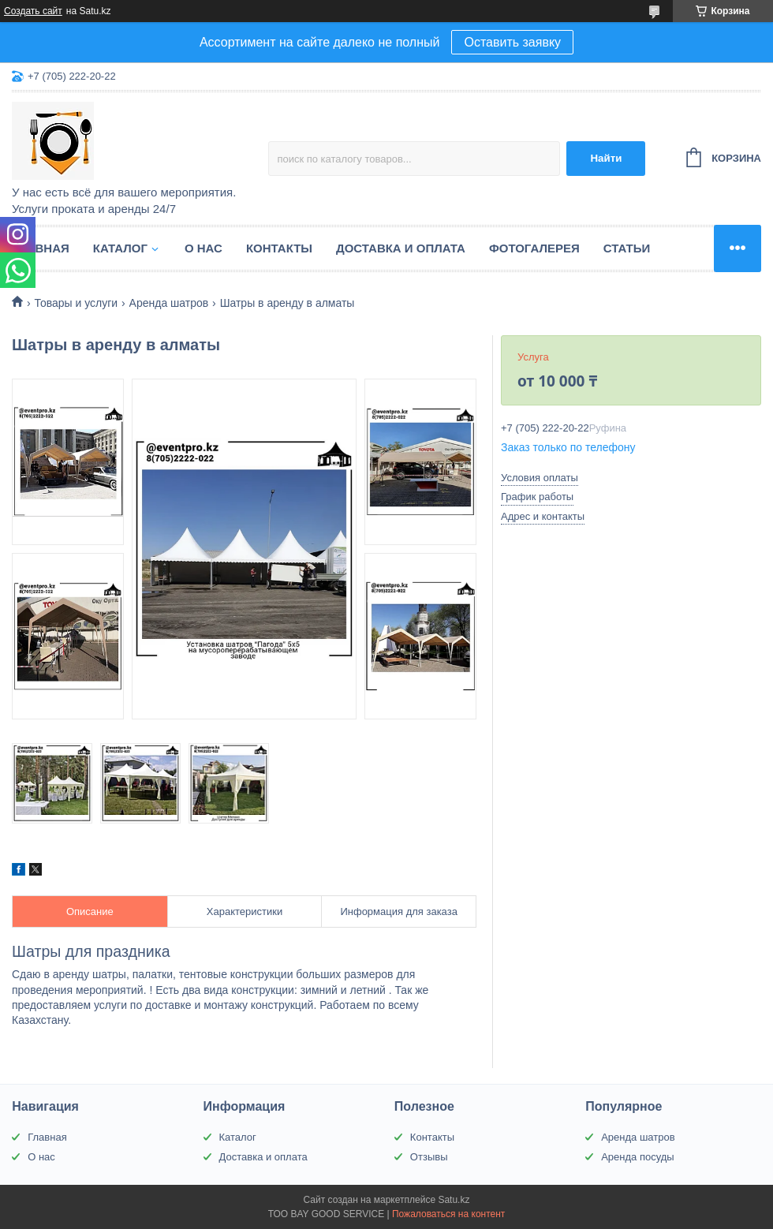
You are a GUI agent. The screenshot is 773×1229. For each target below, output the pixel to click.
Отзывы (429, 1157)
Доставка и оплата (400, 248)
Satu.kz (453, 1199)
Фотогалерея (534, 248)
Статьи (627, 248)
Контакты (279, 248)
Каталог (120, 248)
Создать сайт (33, 11)
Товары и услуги (76, 303)
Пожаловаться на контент (448, 1214)
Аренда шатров (169, 303)
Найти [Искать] (606, 158)
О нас (203, 248)
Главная (40, 248)
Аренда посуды (637, 1157)
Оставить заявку (512, 42)
